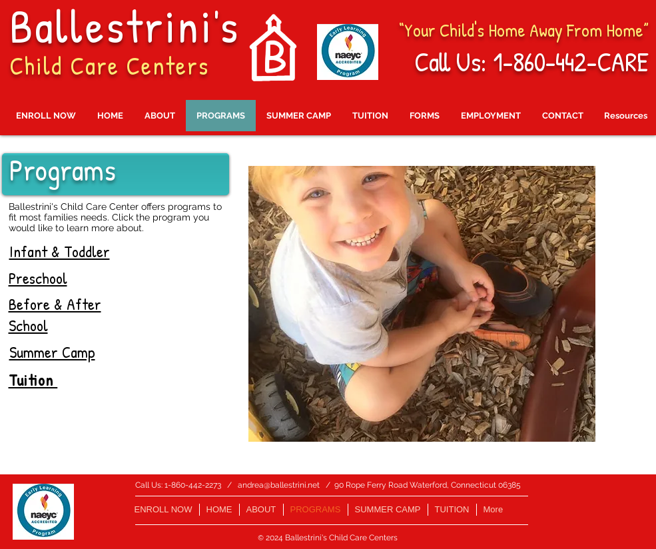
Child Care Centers (109, 65)
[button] (421, 304)
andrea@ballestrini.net (279, 485)
